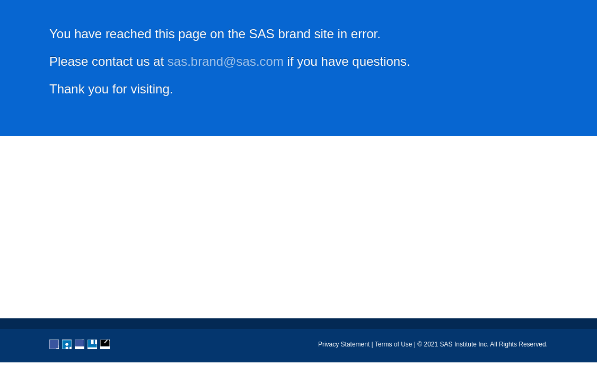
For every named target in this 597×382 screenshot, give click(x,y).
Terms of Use (393, 344)
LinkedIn (80, 345)
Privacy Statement (344, 344)
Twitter (67, 345)
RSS (105, 345)
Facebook (54, 345)
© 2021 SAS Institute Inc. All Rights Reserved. (482, 344)
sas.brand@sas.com (226, 61)
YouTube (92, 345)
